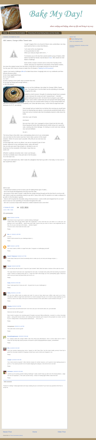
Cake (11, 209)
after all (23, 71)
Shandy (9, 306)
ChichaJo (10, 371)
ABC (8, 209)
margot (9, 359)
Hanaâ (9, 266)
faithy (9, 293)
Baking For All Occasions (46, 68)
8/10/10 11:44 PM (19, 326)
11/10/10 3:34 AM (14, 348)
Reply (8, 229)
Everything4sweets (12, 336)
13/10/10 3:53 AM (18, 371)
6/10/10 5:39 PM (16, 306)
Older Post (62, 432)
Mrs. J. (9, 234)
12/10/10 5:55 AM (16, 359)
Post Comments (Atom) (16, 435)
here (50, 57)
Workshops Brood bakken (17, 33)
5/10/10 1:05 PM (16, 234)
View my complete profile (76, 41)
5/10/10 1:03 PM (14, 217)
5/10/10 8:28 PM (16, 266)
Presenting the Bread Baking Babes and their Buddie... (44, 33)
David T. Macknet (12, 256)
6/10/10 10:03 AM (15, 282)
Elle (8, 348)
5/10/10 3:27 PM (22, 256)
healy (8, 282)
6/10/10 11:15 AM (15, 293)
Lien (8, 217)
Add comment (8, 381)
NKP (8, 246)
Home (5, 33)
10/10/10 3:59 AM (23, 336)
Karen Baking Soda (76, 39)
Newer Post (7, 432)
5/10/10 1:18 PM (14, 246)
